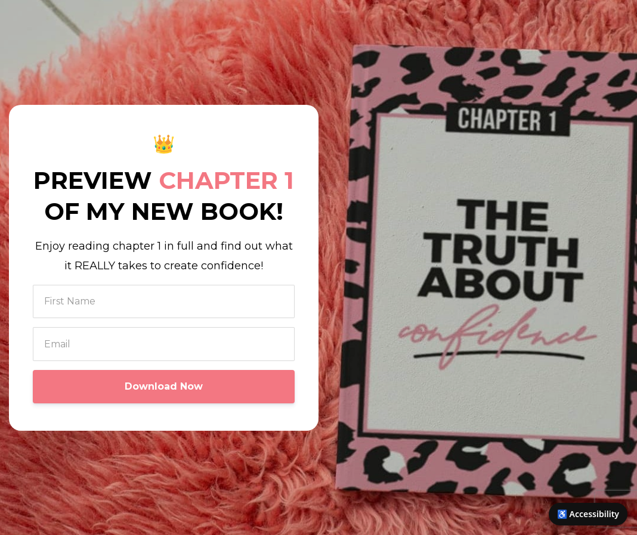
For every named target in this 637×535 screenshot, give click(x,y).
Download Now (164, 386)
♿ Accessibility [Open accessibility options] (588, 514)
